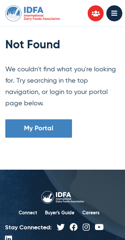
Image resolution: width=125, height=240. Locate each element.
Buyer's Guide (59, 213)
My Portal (38, 128)
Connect (28, 213)
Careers (91, 213)
